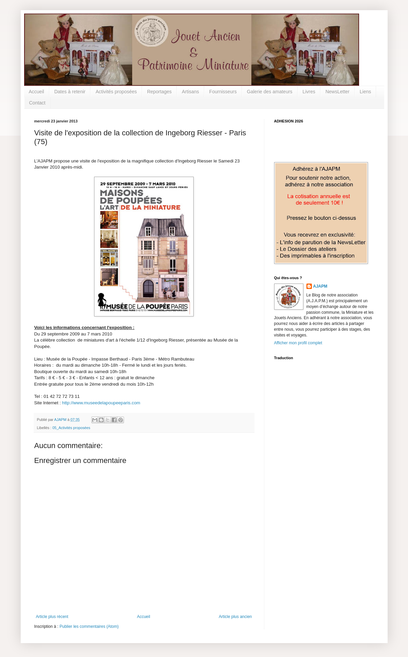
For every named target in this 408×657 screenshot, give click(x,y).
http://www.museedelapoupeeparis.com (101, 402)
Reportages (159, 91)
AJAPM (320, 286)
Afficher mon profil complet (298, 343)
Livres (309, 91)
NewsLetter (337, 91)
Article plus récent (52, 616)
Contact (37, 102)
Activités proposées (116, 91)
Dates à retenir (70, 91)
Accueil (36, 91)
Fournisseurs (223, 91)
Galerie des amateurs (269, 91)
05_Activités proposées (71, 428)
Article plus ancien (235, 616)
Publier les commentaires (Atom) (89, 626)
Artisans (190, 91)
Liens (365, 91)
